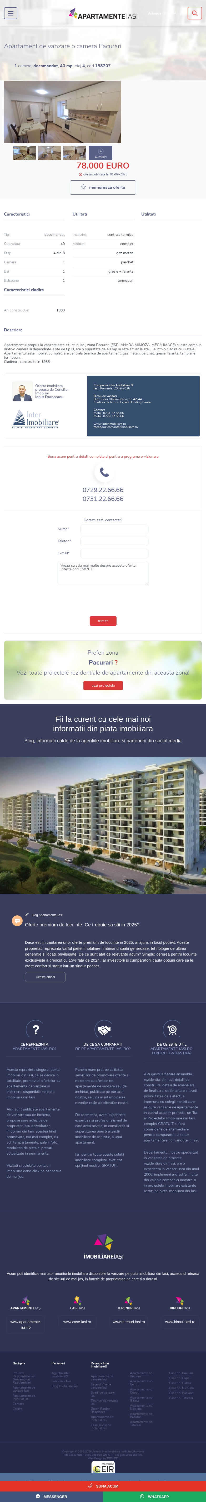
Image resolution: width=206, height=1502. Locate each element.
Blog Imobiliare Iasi (65, 1386)
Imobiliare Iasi (61, 1381)
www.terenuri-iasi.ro (129, 1322)
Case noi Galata (180, 1383)
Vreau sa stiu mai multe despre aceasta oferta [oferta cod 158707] (103, 573)
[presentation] (103, 599)
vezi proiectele (103, 685)
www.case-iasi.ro (77, 1322)
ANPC (106, 1455)
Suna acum (103, 1485)
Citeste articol (45, 977)
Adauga (162, 13)
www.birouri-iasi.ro (180, 1322)
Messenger (51, 1496)
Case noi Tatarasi (181, 1398)
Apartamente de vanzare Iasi (24, 1389)
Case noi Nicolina (181, 1388)
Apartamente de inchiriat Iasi (24, 1397)
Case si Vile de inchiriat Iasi (101, 1426)
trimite (103, 621)
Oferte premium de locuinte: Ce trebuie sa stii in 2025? (82, 924)
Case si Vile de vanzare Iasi (101, 1386)
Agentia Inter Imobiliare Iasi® (109, 1451)
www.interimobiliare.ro (110, 423)
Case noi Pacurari (181, 1393)
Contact (18, 1403)
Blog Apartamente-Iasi (47, 915)
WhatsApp (154, 1496)
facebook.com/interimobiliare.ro (116, 427)
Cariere (17, 1408)
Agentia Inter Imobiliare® (61, 1374)
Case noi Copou (180, 1378)
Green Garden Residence (100, 1410)
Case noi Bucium (181, 1373)
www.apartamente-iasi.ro (26, 1324)
